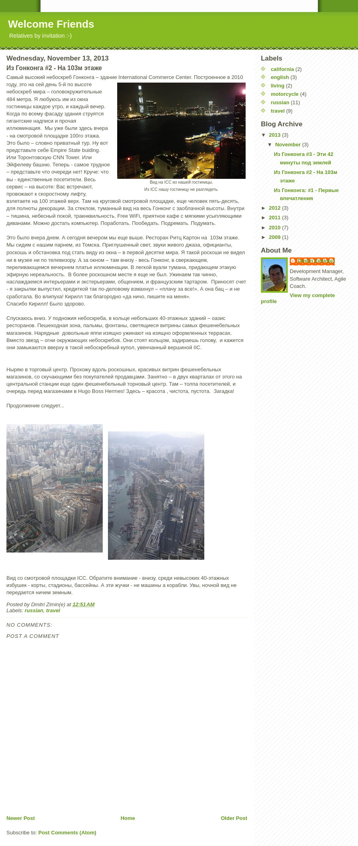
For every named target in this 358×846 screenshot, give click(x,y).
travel (53, 610)
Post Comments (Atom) (67, 833)
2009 (275, 237)
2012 (275, 208)
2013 (275, 135)
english (280, 77)
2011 (275, 218)
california (282, 69)
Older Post (234, 818)
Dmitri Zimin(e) (316, 261)
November (288, 145)
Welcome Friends (51, 24)
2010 (275, 228)
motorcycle (285, 94)
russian (34, 610)
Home (127, 818)
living (278, 86)
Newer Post (20, 818)
